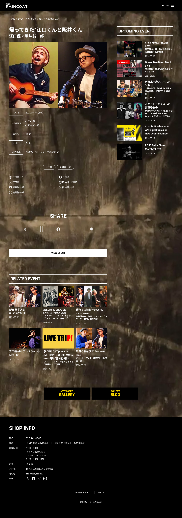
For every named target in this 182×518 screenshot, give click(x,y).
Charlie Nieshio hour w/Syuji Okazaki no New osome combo (157, 130)
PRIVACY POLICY (84, 492)
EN (167, 5)
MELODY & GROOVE (58, 314)
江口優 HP (18, 177)
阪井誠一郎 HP (69, 182)
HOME (12, 19)
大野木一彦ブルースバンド (159, 87)
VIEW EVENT (58, 253)
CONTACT (101, 492)
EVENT (21, 19)
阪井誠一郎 (65, 167)
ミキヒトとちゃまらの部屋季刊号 (159, 110)
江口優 (49, 167)
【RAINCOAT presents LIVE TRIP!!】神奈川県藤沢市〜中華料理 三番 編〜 (58, 358)
